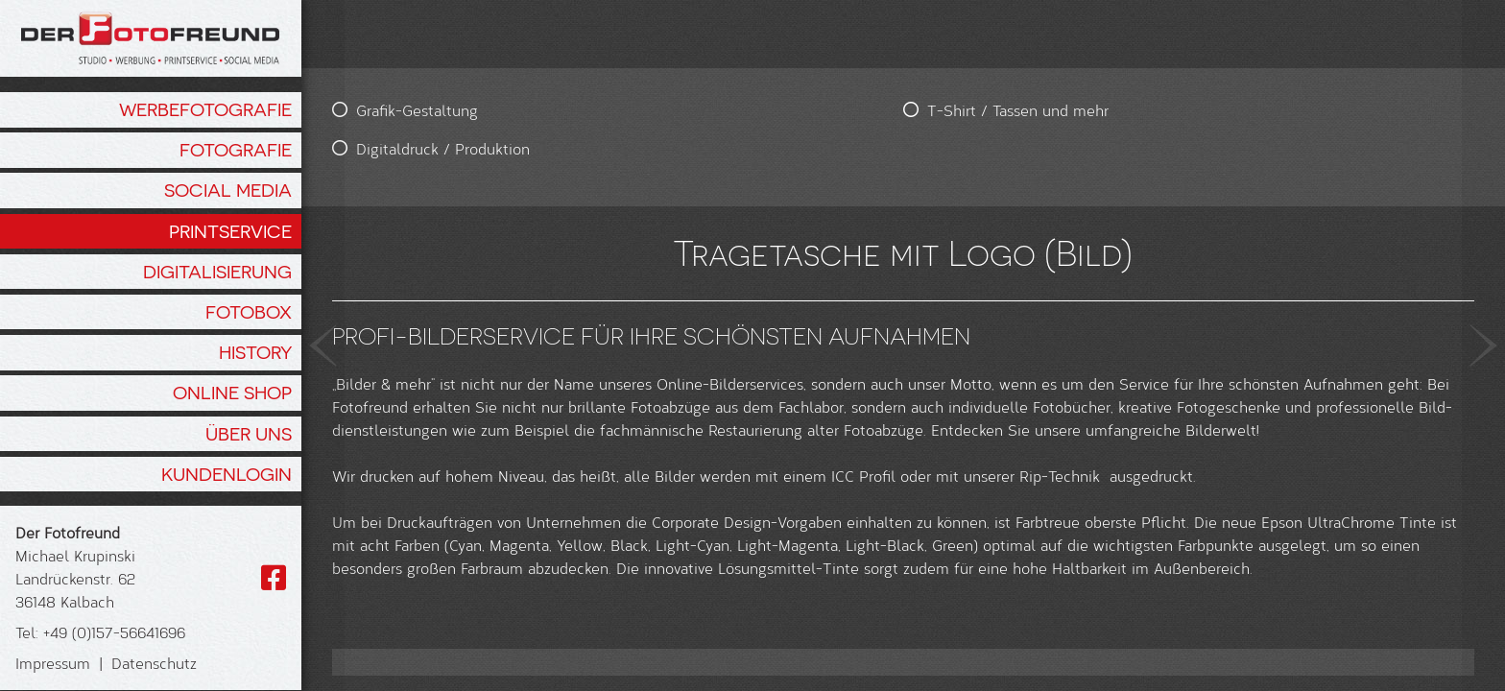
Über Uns (248, 433)
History (255, 352)
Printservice (230, 231)
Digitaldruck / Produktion (443, 148)
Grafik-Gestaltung (417, 110)
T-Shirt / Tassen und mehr (716, 110)
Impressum (52, 663)
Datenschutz (154, 663)
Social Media (228, 190)
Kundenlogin (226, 474)
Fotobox (248, 311)
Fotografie (235, 149)
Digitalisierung (217, 271)
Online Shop (232, 392)
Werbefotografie (205, 109)
